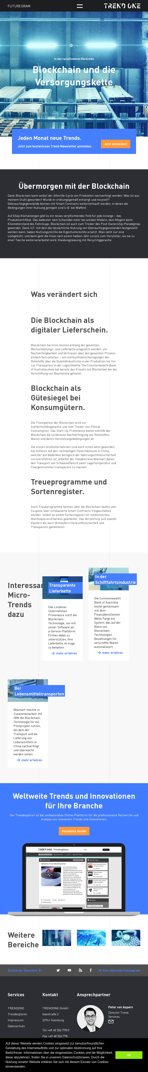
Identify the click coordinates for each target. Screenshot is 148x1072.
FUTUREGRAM (19, 6)
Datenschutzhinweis (75, 1057)
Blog (80, 970)
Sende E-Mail (111, 1021)
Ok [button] (129, 1055)
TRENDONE (122, 5)
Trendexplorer (17, 1014)
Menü (80, 6)
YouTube (69, 970)
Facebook (91, 970)
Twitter (58, 970)
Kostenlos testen (74, 831)
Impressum (16, 1020)
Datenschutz (16, 1026)
